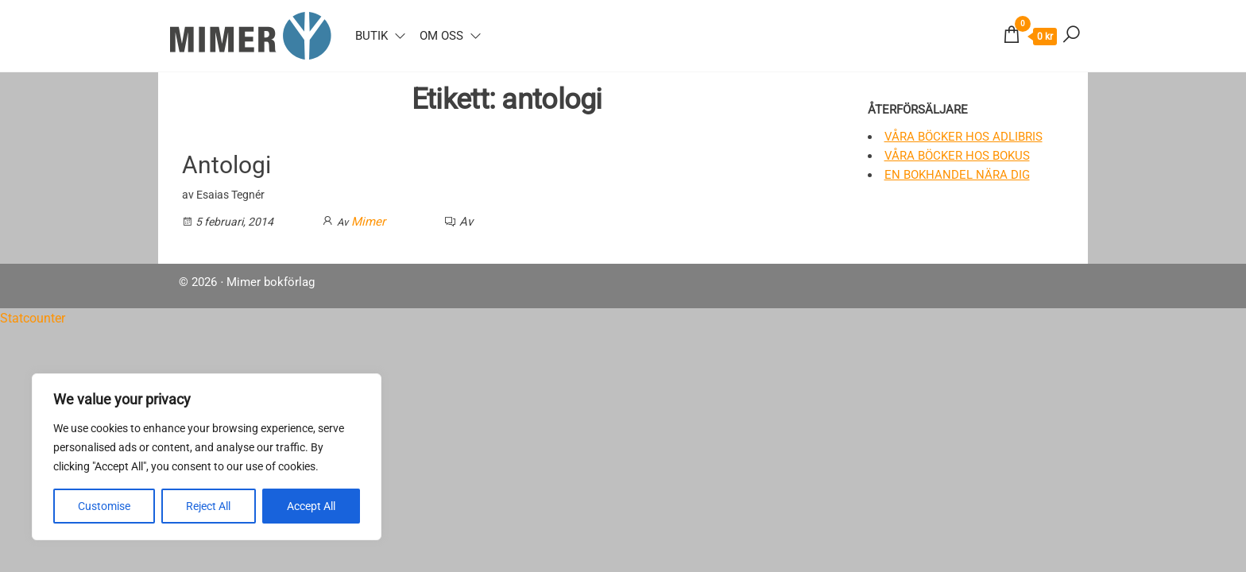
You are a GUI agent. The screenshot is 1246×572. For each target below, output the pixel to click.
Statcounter (32, 318)
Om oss (441, 36)
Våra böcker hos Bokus (957, 156)
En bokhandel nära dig (957, 175)
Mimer (368, 221)
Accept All (311, 506)
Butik (371, 36)
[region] (206, 456)
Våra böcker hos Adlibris (963, 136)
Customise (104, 506)
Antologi (226, 165)
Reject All (208, 506)
